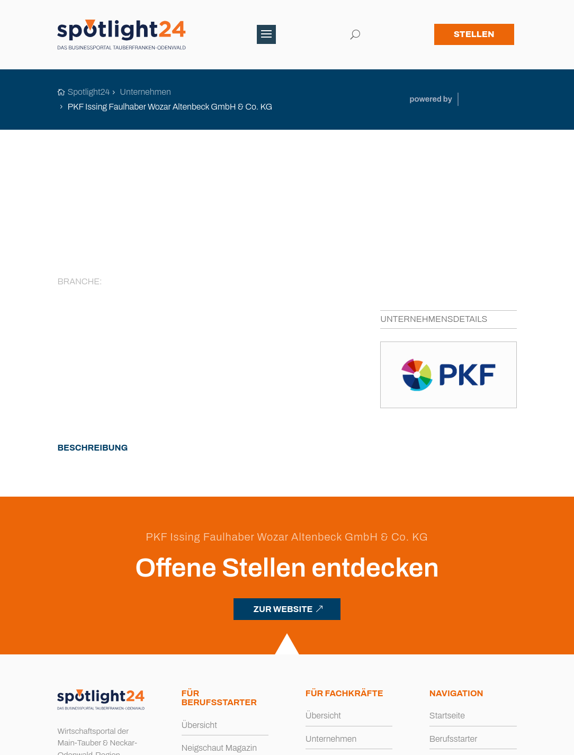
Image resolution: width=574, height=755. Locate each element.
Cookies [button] (336, 741)
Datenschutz (293, 741)
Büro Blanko (495, 741)
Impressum (243, 741)
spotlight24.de (111, 741)
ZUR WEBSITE (282, 486)
